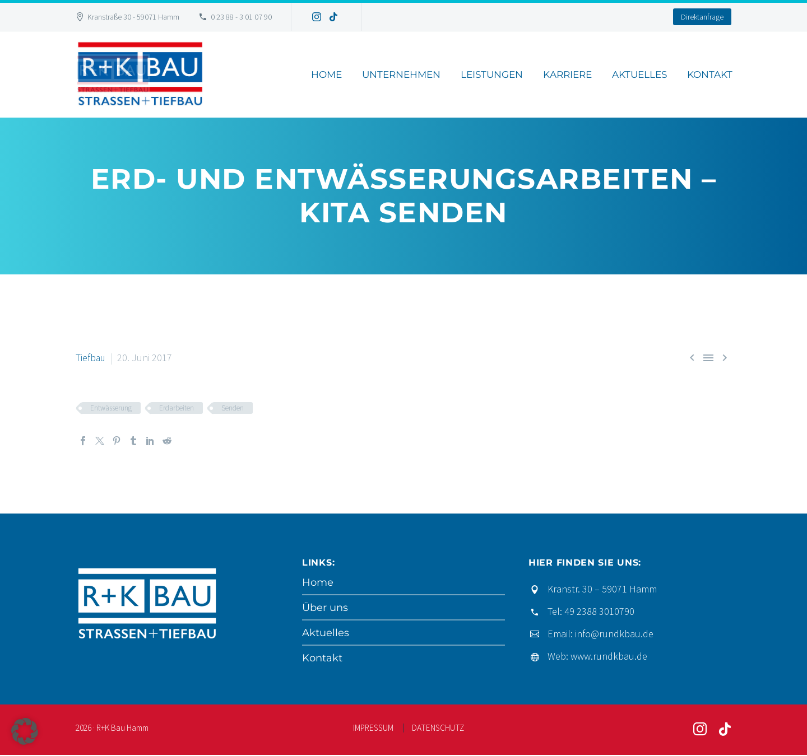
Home (326, 74)
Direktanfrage (702, 17)
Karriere (567, 74)
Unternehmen (401, 74)
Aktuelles (639, 74)
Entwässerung (111, 408)
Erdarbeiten (176, 408)
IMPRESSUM (373, 729)
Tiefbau (91, 357)
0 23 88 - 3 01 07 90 (241, 17)
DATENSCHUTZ (438, 729)
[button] (24, 731)
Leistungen (492, 74)
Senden (232, 408)
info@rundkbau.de (614, 633)
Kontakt (709, 74)
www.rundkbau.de (609, 656)
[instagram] (700, 731)
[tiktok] (724, 731)
